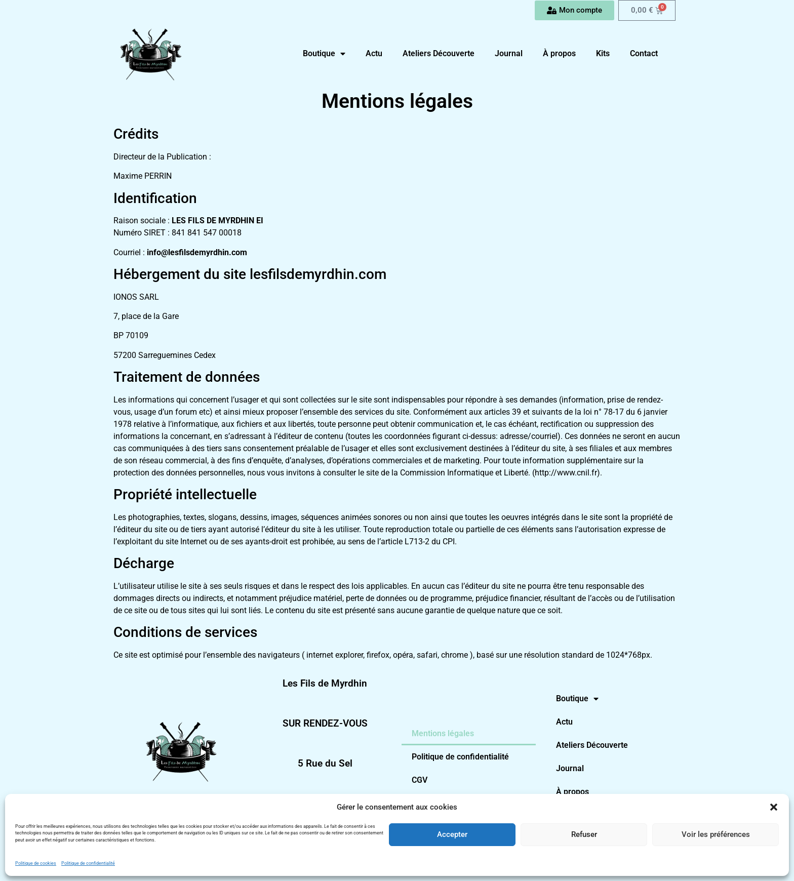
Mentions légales (443, 733)
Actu (374, 53)
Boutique (324, 54)
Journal (509, 53)
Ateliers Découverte (438, 53)
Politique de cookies (35, 863)
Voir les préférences (716, 834)
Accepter (452, 834)
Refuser (584, 834)
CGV (419, 780)
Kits (603, 53)
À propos (559, 53)
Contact (644, 53)
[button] (774, 807)
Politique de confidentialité (88, 863)
